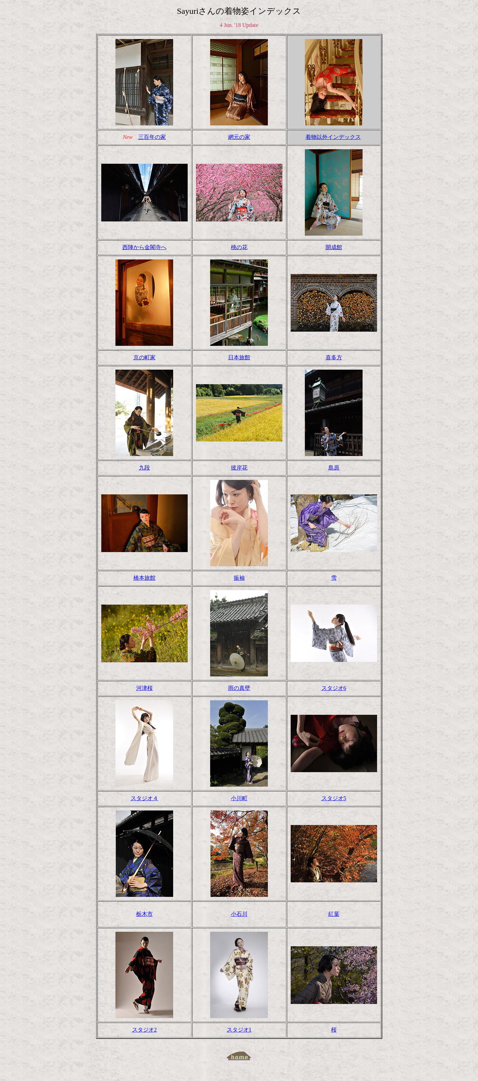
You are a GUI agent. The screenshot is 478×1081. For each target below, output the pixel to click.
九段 (144, 468)
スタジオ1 (239, 1030)
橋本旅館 (144, 578)
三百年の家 (152, 137)
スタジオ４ (144, 798)
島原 (333, 468)
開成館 (334, 247)
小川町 (239, 798)
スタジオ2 (144, 1030)
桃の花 (239, 247)
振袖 (239, 578)
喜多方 (334, 357)
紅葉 (333, 914)
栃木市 (144, 914)
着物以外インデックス (333, 137)
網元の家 (239, 137)
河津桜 (144, 688)
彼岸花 (239, 468)
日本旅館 (239, 357)
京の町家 (144, 357)
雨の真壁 (239, 688)
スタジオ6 (333, 688)
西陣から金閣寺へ (144, 247)
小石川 (239, 914)
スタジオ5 (333, 798)
